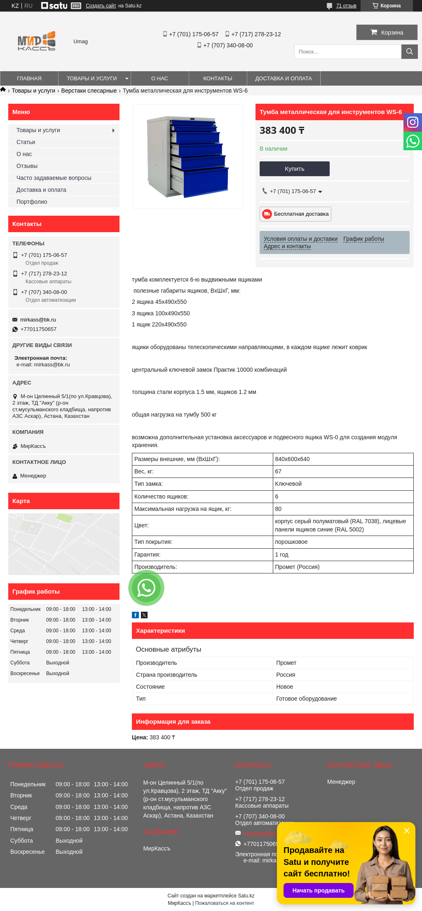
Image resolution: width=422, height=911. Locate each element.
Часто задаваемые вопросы (53, 178)
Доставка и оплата (284, 78)
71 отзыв (346, 6)
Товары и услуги (92, 78)
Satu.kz (246, 896)
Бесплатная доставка (301, 214)
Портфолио (31, 201)
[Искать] (409, 51)
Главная (29, 78)
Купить (294, 168)
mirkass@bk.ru (38, 320)
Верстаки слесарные (89, 90)
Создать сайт (101, 6)
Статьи (25, 142)
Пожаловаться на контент (224, 903)
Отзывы (27, 166)
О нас (159, 78)
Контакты (217, 78)
